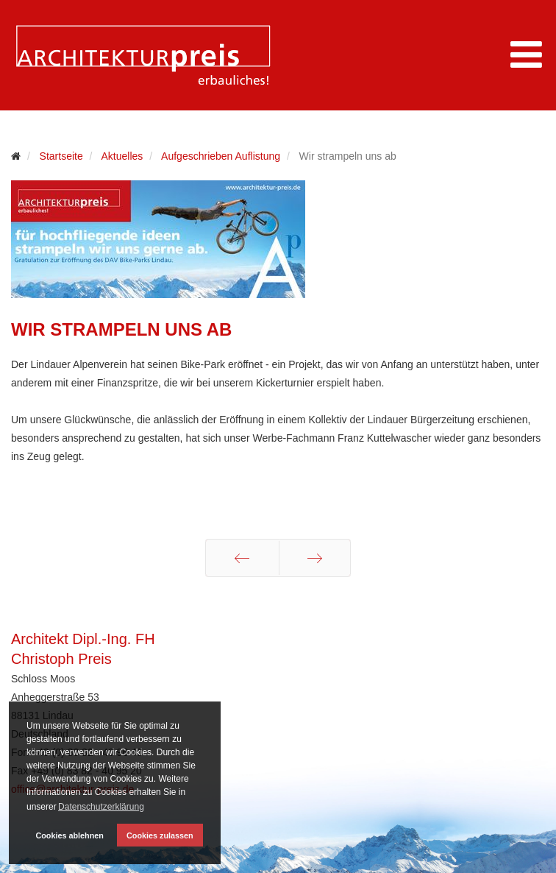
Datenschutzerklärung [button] (101, 807)
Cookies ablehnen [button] (69, 835)
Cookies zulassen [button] (159, 835)
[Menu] (526, 55)
